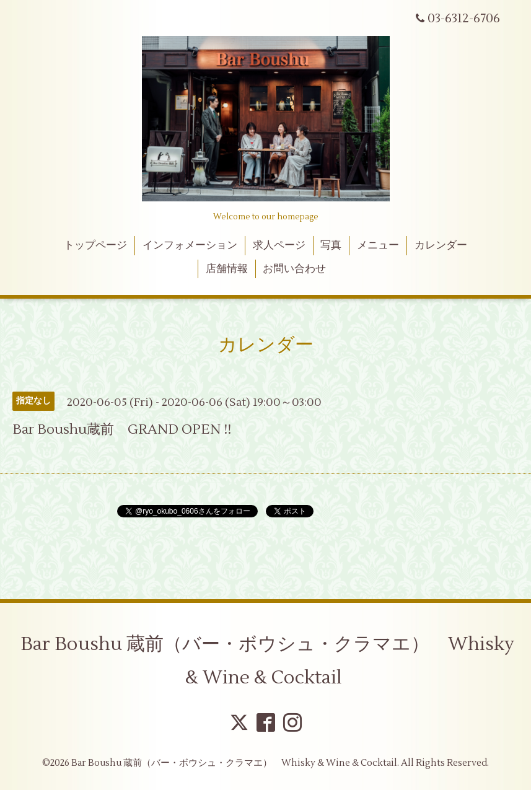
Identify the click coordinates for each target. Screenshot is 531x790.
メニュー (378, 245)
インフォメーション (190, 245)
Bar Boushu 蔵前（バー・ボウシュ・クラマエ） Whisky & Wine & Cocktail (267, 661)
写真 (330, 245)
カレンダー (441, 245)
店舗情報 (227, 269)
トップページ (95, 245)
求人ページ (279, 245)
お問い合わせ (294, 269)
